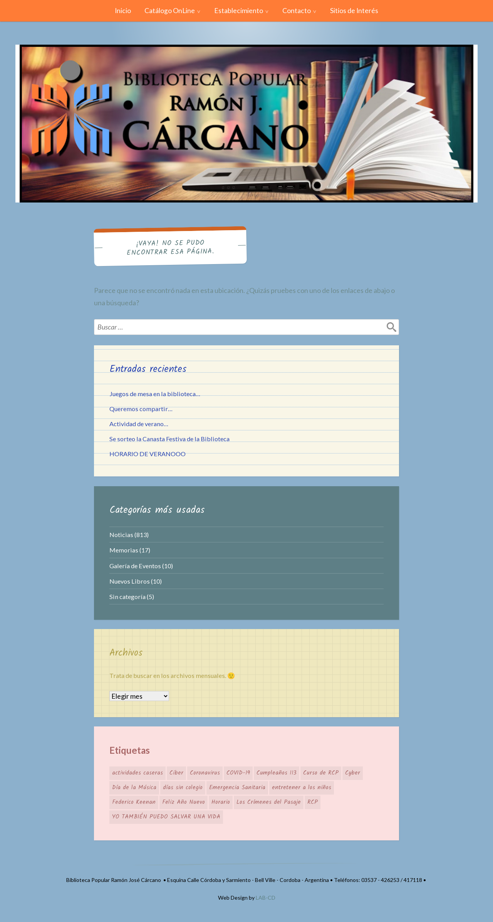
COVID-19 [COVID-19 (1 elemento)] (238, 773)
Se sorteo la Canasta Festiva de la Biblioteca (169, 438)
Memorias (123, 550)
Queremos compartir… (141, 408)
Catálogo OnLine (169, 11)
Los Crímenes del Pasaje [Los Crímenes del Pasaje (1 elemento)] (268, 802)
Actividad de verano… (138, 423)
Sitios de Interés (354, 11)
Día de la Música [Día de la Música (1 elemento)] (134, 787)
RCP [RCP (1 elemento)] (312, 802)
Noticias (121, 534)
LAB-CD (265, 897)
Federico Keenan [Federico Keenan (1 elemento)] (134, 802)
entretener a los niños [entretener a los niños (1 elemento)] (301, 787)
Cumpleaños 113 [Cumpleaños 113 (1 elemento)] (277, 773)
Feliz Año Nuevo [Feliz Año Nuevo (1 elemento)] (183, 802)
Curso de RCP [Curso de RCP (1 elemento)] (321, 773)
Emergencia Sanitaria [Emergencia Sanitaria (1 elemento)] (237, 787)
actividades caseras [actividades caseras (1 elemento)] (137, 773)
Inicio (123, 11)
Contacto (296, 11)
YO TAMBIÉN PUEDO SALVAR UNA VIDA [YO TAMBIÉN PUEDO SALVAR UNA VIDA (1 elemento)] (166, 817)
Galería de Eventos (135, 565)
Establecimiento (238, 11)
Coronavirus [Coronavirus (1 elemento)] (205, 773)
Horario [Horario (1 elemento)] (220, 802)
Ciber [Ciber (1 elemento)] (176, 773)
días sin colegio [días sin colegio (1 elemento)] (183, 787)
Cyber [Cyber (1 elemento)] (352, 773)
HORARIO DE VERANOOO (147, 453)
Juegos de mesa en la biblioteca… (154, 393)
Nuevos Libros (129, 581)
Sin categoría (127, 596)
